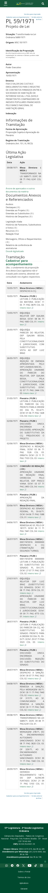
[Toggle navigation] (5, 3)
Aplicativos (24, 883)
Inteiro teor (25, 307)
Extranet (24, 889)
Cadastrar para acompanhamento (19, 262)
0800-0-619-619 (25, 849)
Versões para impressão (32, 14)
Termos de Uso (24, 877)
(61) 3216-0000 (35, 851)
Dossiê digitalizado (15, 251)
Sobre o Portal (24, 871)
